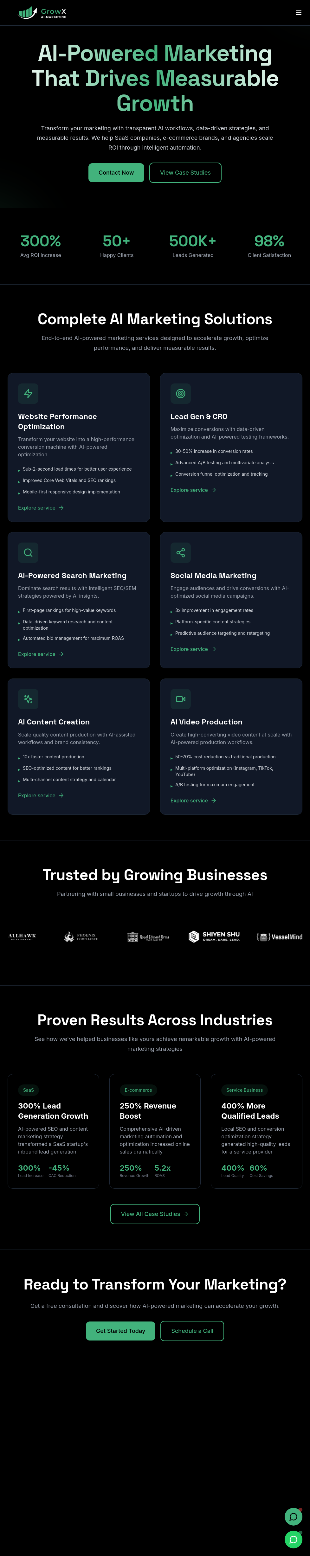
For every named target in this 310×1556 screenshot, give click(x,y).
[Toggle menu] (298, 12)
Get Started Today (120, 1331)
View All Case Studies (155, 1214)
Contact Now (116, 172)
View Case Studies (185, 172)
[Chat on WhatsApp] (293, 1539)
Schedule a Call (192, 1331)
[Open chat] (293, 1517)
